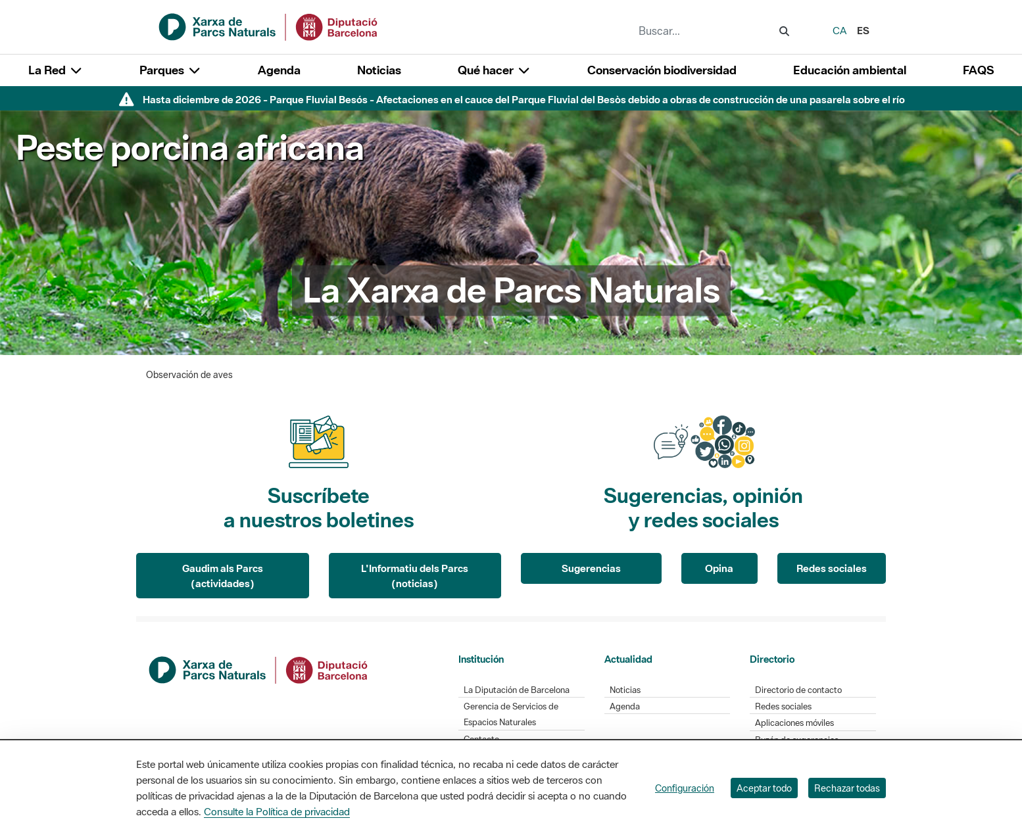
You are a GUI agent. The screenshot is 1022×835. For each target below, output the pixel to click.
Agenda (279, 70)
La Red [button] (55, 70)
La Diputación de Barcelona (517, 690)
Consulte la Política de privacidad (277, 811)
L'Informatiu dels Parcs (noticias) (414, 575)
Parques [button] (170, 70)
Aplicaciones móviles (794, 722)
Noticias (379, 70)
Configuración (684, 788)
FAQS (978, 70)
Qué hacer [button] (494, 70)
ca (839, 30)
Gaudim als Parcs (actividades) (222, 575)
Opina (719, 568)
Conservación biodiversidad (662, 70)
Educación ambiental (849, 70)
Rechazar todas (847, 788)
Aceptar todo (764, 788)
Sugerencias (591, 568)
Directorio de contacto (798, 690)
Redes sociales (831, 568)
